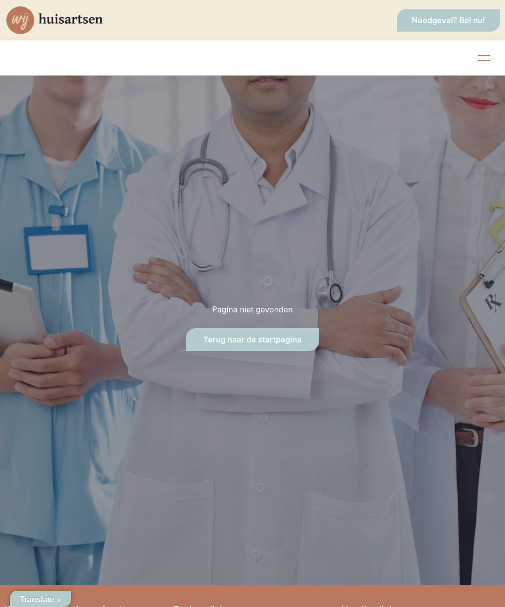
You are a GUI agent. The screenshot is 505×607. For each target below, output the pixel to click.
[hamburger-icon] (484, 58)
